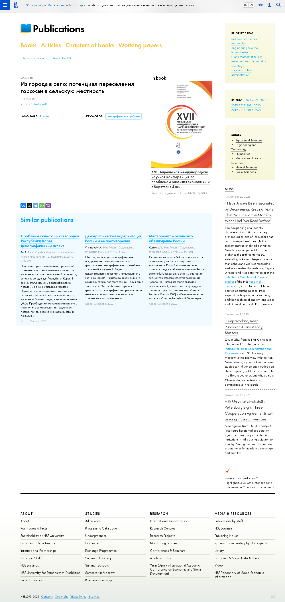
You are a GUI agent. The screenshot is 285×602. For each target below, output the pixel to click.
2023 (234, 105)
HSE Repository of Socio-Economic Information (239, 575)
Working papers (140, 45)
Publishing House (226, 536)
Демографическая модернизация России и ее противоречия (113, 238)
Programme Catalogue (101, 528)
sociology (237, 66)
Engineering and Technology (243, 147)
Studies (92, 513)
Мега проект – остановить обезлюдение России (171, 238)
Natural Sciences (246, 167)
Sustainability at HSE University (42, 536)
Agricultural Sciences (249, 140)
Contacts (47, 596)
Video (219, 565)
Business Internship (98, 580)
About (26, 513)
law (259, 57)
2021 (249, 105)
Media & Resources (233, 513)
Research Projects (162, 536)
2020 (257, 105)
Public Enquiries (31, 580)
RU (246, 4)
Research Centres (162, 528)
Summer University (98, 558)
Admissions (92, 521)
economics (238, 43)
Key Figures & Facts (33, 528)
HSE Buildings (29, 565)
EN (251, 4)
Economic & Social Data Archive (237, 558)
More (258, 110)
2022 (242, 105)
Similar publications (46, 220)
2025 (255, 100)
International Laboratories (168, 521)
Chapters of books (89, 45)
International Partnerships (38, 550)
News (229, 189)
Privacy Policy (78, 596)
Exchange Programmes (100, 550)
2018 (242, 110)
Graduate (92, 543)
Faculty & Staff (31, 558)
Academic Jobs (160, 558)
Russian (44, 116)
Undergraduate (96, 536)
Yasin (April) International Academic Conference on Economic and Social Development (176, 569)
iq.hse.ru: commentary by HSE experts (241, 543)
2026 (248, 100)
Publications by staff (229, 521)
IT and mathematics (243, 57)
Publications (58, 28)
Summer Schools (97, 565)
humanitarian (239, 52)
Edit (273, 595)
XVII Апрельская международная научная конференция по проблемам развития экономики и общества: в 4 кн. (180, 179)
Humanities (243, 154)
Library (219, 550)
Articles (51, 45)
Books (28, 45)
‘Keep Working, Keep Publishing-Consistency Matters (244, 326)
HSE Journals (223, 528)
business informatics (244, 39)
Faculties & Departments (37, 543)
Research (159, 513)
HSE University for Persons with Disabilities (50, 573)
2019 (234, 110)
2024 (263, 100)
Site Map (94, 596)
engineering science (244, 48)
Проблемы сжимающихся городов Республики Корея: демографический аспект (50, 241)
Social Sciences (246, 172)
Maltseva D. (41, 104)
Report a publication (33, 58)
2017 (249, 110)
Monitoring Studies (163, 543)
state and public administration (241, 72)
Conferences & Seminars (167, 550)
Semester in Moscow (100, 573)
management (240, 61)
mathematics (258, 61)
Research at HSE (62, 58)
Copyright (61, 596)
